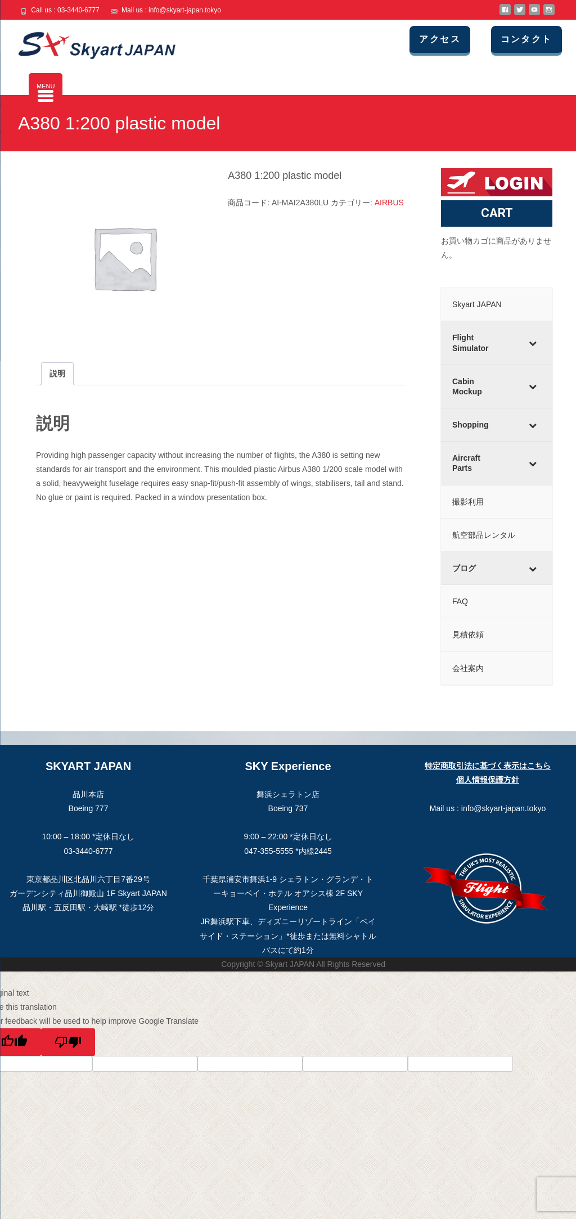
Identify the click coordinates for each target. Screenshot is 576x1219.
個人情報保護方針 (487, 779)
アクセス (455, 39)
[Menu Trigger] (45, 90)
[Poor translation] (68, 1042)
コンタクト (535, 39)
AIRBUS (389, 202)
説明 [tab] (57, 373)
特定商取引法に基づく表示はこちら (488, 765)
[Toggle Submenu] (532, 342)
